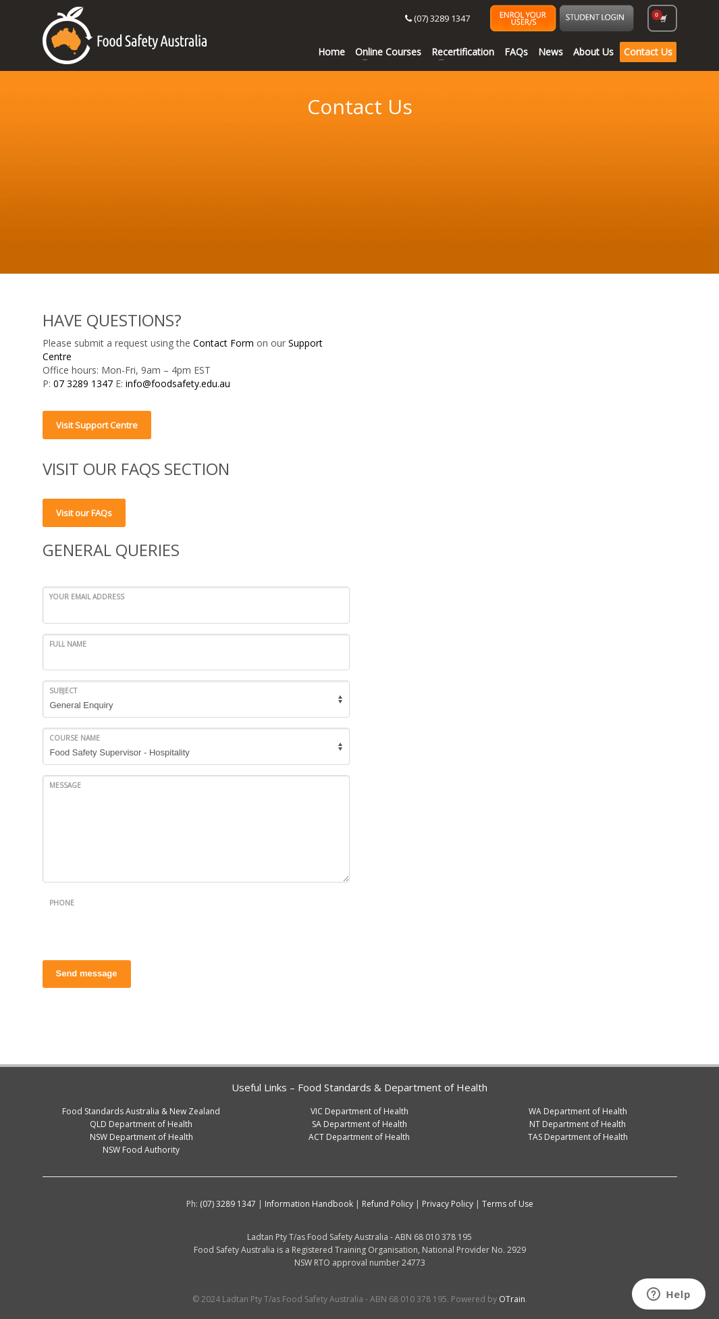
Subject (63, 690)
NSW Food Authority (141, 1149)
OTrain (512, 1299)
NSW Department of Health (141, 1137)
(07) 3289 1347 (437, 18)
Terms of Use (507, 1204)
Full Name (67, 644)
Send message (86, 973)
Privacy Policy (447, 1204)
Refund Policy (387, 1204)
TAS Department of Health (578, 1137)
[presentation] (145, 919)
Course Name (74, 738)
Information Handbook (309, 1204)
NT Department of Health (577, 1124)
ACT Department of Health (359, 1137)
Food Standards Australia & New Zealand (141, 1111)
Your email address (86, 596)
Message (65, 785)
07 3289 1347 (84, 383)
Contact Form (223, 343)
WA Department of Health (578, 1111)
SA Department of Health (359, 1124)
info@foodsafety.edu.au (178, 383)
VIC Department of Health (359, 1111)
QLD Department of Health (141, 1124)
